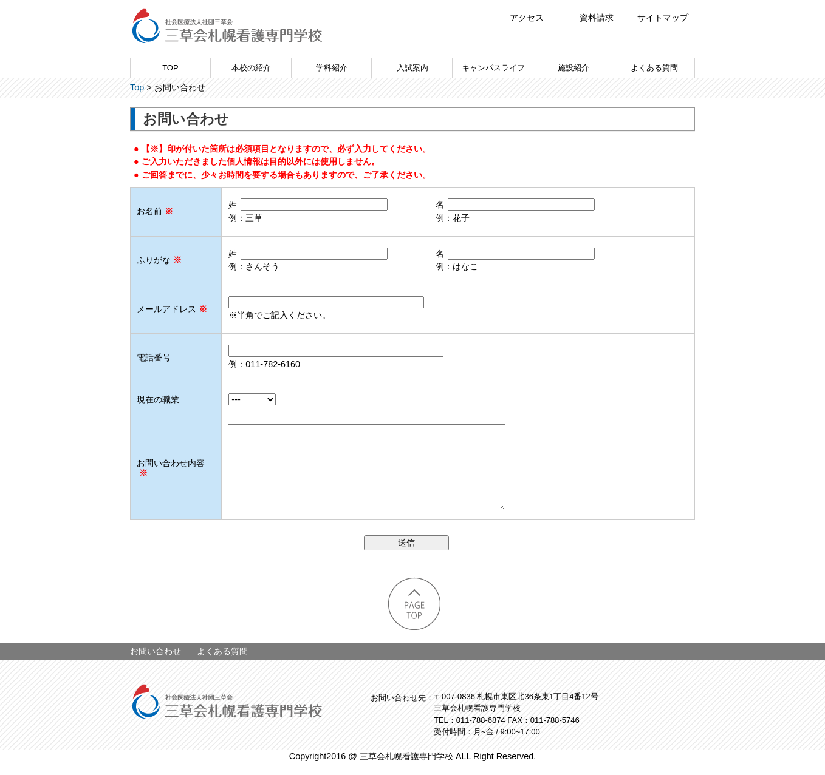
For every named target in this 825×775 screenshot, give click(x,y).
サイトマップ (662, 17)
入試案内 (412, 67)
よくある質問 (654, 67)
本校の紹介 (251, 67)
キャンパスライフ (493, 67)
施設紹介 (573, 67)
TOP (170, 67)
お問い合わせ (155, 663)
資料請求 (597, 17)
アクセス (527, 17)
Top (137, 87)
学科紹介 (331, 67)
